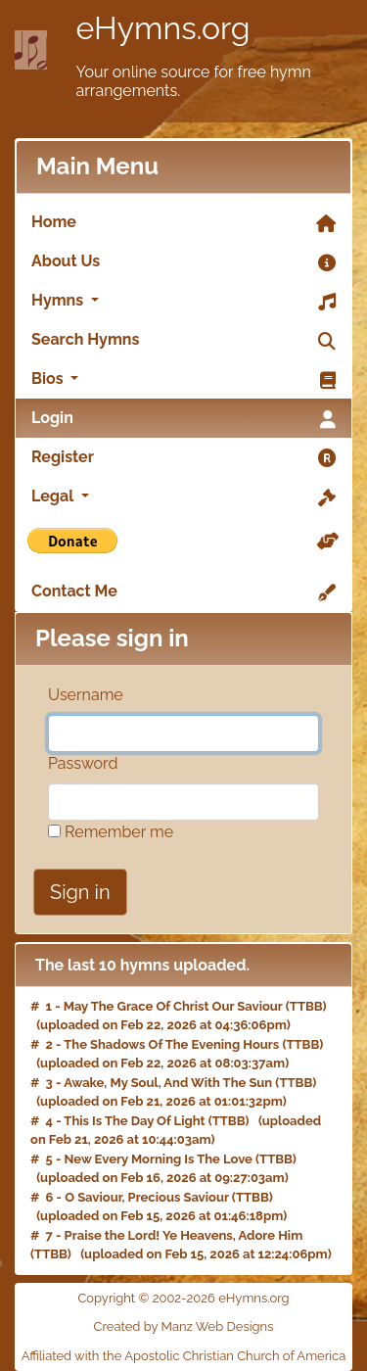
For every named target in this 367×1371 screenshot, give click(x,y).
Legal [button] (183, 497)
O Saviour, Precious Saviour (147, 1197)
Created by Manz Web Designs (184, 1326)
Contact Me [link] (183, 592)
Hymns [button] (183, 301)
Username (85, 695)
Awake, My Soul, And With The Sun (168, 1082)
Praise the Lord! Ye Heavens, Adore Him (184, 1235)
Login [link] (183, 419)
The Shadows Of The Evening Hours (171, 1044)
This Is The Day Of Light (134, 1120)
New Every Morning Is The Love (158, 1159)
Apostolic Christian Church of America (234, 1355)
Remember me (110, 832)
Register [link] (183, 458)
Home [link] (183, 223)
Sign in (80, 892)
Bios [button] (183, 380)
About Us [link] (183, 262)
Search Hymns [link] (183, 341)
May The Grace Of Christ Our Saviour (173, 1006)
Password (82, 763)
